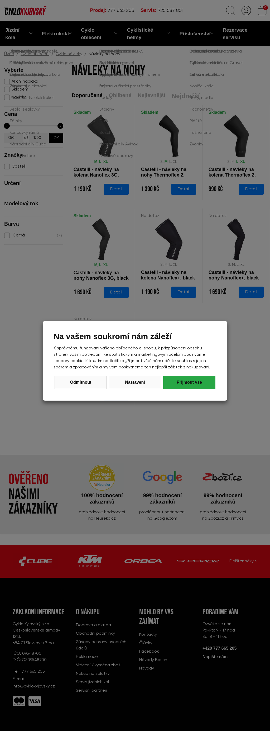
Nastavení (135, 382)
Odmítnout (80, 382)
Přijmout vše (189, 382)
